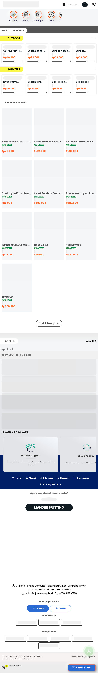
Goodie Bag (82, 81)
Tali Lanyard (73, 245)
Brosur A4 (8, 296)
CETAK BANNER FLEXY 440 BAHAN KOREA (11, 50)
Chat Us (38, 608)
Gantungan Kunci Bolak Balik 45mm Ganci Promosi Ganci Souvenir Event (60, 81)
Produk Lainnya (49, 323)
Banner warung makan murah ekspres (60, 50)
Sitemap (46, 477)
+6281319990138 (66, 593)
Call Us (60, 608)
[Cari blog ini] (77, 4)
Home (17, 477)
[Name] (85, 4)
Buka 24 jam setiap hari (37, 593)
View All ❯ (91, 341)
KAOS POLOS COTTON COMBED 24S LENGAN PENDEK (12, 81)
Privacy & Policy (50, 484)
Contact (63, 477)
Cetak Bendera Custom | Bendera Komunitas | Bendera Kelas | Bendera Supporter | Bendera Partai (36, 50)
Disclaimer (81, 477)
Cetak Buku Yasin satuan (34, 81)
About (31, 477)
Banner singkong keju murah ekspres (84, 50)
